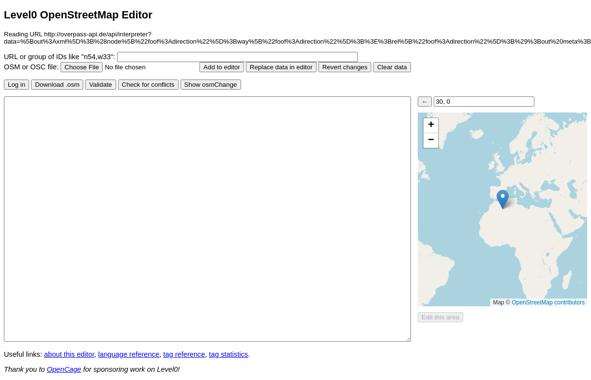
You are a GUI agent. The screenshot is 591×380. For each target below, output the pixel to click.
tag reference (184, 354)
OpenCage (64, 369)
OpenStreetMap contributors (548, 302)
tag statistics (228, 354)
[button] (503, 199)
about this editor (69, 354)
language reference (128, 354)
